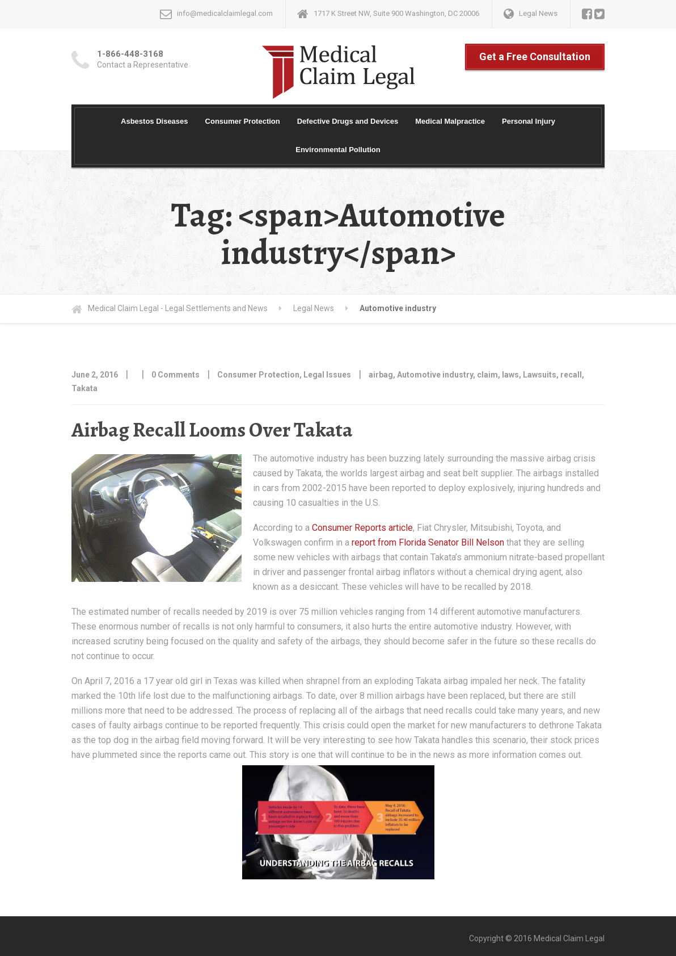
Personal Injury (528, 121)
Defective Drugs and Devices (347, 121)
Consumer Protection (242, 121)
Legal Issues (327, 374)
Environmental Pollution (338, 149)
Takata (84, 388)
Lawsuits (539, 374)
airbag (381, 374)
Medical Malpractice (450, 121)
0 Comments (175, 374)
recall (571, 374)
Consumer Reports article (362, 527)
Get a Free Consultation (534, 56)
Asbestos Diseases (154, 121)
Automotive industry (435, 374)
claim (487, 374)
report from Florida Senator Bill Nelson (428, 542)
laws (510, 374)
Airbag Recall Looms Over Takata (212, 429)
